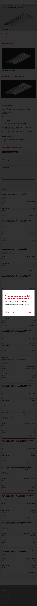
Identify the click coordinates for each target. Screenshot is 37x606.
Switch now (28, 312)
